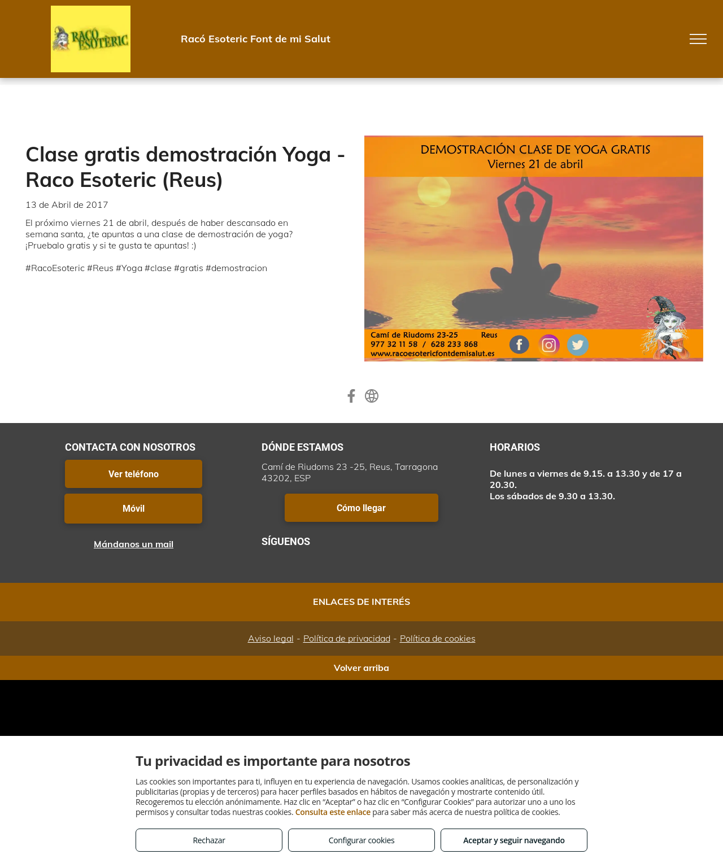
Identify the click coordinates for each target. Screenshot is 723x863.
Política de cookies (438, 638)
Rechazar (209, 840)
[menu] (698, 39)
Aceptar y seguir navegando (513, 840)
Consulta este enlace (333, 812)
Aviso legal (271, 638)
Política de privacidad (346, 638)
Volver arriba (361, 667)
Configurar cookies (362, 840)
